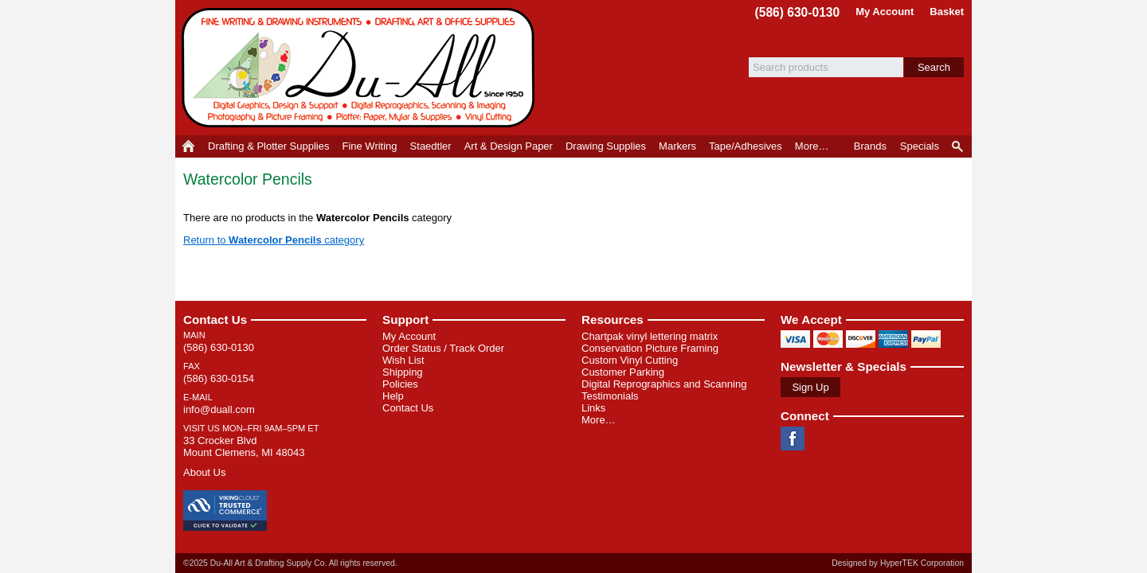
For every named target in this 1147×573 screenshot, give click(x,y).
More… (598, 420)
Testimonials (610, 396)
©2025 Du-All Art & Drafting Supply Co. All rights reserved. (290, 563)
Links (593, 408)
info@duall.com (219, 409)
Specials (919, 146)
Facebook (792, 438)
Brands (870, 146)
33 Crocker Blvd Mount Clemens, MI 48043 (243, 446)
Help (393, 396)
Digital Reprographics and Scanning (663, 384)
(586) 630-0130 (797, 12)
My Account (884, 12)
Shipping (402, 372)
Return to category (273, 240)
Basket (947, 12)
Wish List (403, 360)
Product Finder (958, 146)
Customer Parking (622, 372)
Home (188, 146)
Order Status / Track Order (443, 348)
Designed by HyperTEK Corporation (898, 563)
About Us (204, 472)
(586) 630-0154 (218, 378)
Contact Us (215, 319)
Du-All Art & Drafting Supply (361, 67)
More (812, 146)
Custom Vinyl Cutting (629, 360)
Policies (400, 384)
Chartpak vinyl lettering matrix (649, 336)
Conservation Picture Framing (649, 348)
